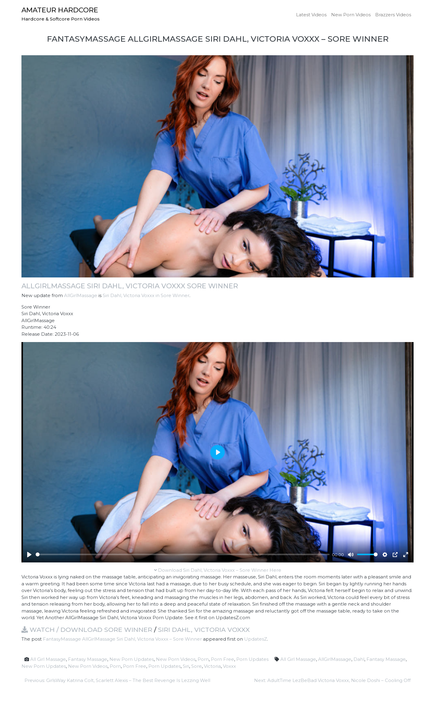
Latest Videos (311, 15)
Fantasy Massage (87, 659)
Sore (196, 666)
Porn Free (222, 659)
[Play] (29, 554)
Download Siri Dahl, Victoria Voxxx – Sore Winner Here (217, 570)
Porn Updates (252, 659)
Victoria (212, 666)
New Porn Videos (351, 15)
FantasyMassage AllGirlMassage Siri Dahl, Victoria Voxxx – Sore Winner (122, 639)
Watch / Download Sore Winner (86, 629)
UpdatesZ (255, 639)
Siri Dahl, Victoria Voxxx (204, 629)
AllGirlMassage (80, 295)
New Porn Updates (131, 659)
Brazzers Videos (393, 15)
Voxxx (229, 666)
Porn (203, 659)
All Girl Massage (48, 659)
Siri (186, 666)
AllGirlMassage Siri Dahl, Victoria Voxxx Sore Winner (129, 286)
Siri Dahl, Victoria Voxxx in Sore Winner (146, 295)
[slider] (183, 554)
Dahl (358, 659)
